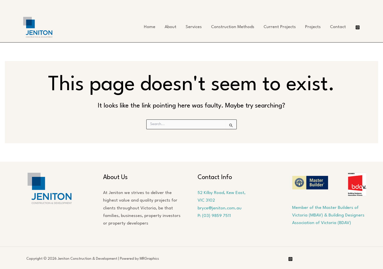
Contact (338, 27)
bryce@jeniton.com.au (220, 208)
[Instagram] (357, 27)
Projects (313, 27)
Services (194, 27)
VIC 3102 (206, 200)
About (170, 27)
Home (149, 27)
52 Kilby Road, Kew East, (221, 193)
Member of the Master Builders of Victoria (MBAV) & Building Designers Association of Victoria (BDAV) (328, 215)
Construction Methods (232, 27)
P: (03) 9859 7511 (214, 216)
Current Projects (280, 27)
